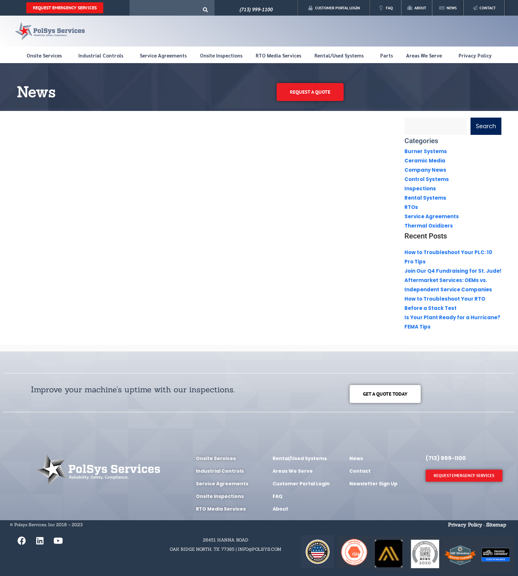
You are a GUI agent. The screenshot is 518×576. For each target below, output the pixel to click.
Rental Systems (425, 197)
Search (486, 126)
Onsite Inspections (221, 55)
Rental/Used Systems (340, 55)
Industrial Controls (102, 55)
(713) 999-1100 (256, 9)
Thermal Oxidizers (428, 225)
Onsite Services (46, 55)
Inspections (420, 188)
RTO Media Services (278, 55)
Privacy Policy (475, 55)
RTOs (411, 207)
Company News (425, 169)
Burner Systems (425, 151)
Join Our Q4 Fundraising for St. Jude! (452, 270)
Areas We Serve (425, 55)
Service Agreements (163, 55)
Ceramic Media (424, 160)
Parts (386, 55)
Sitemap (496, 525)
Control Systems (426, 179)
